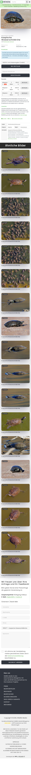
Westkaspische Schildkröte (14, 131)
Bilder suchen (8, 694)
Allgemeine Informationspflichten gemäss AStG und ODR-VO (15, 751)
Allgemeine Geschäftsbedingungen (16, 748)
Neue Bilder (8, 691)
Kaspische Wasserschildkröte (10, 38)
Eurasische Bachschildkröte (22, 135)
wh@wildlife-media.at (14, 597)
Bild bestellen (15, 66)
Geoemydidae (20, 133)
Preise (6, 686)
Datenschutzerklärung (15, 656)
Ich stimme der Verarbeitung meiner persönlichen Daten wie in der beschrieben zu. (16, 654)
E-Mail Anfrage (23, 115)
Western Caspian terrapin (22, 137)
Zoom (27, 11)
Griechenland (24, 127)
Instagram (7, 705)
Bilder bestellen (9, 689)
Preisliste (3, 113)
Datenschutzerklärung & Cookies (16, 744)
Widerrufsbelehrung (16, 746)
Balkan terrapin (11, 137)
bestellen (24, 82)
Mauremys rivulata (7, 36)
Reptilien (10, 127)
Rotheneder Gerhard (9, 41)
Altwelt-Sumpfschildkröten (16, 132)
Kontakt (3, 118)
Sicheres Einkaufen (17, 118)
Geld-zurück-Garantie (12, 699)
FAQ (9, 118)
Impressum (16, 742)
